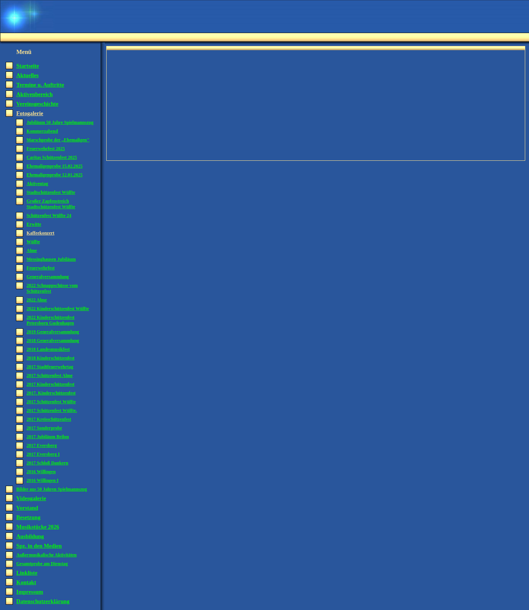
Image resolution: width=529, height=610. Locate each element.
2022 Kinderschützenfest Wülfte (58, 308)
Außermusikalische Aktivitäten (46, 555)
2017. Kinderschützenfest (51, 393)
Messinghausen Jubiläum (51, 259)
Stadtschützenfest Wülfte (51, 192)
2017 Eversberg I (43, 454)
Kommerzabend (42, 131)
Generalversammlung (48, 276)
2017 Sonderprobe (44, 428)
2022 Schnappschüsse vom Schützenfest (52, 288)
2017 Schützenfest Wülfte (51, 401)
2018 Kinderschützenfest (50, 358)
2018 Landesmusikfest (48, 349)
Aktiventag (37, 183)
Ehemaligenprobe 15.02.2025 (54, 166)
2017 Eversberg (42, 445)
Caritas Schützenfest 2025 (52, 157)
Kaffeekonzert (40, 233)
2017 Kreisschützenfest (49, 419)
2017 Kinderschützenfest (50, 384)
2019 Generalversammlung (53, 331)
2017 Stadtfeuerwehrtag (50, 366)
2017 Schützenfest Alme (49, 375)
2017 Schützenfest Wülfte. (52, 410)
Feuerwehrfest (41, 268)
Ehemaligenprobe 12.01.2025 (54, 174)
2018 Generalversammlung (53, 340)
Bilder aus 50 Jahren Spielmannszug (51, 489)
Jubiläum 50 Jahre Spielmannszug (60, 122)
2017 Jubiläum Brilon (48, 436)
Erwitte (34, 224)
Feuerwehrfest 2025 (46, 148)
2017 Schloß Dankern (47, 463)
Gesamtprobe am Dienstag (42, 563)
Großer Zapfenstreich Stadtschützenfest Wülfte (51, 203)
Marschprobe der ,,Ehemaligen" (58, 140)
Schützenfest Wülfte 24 (49, 215)
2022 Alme (37, 300)
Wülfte (33, 241)
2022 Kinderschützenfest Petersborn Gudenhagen (50, 320)
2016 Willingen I (42, 480)
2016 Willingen (41, 471)
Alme (32, 250)
